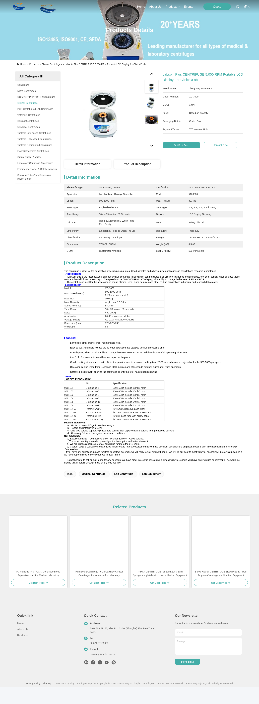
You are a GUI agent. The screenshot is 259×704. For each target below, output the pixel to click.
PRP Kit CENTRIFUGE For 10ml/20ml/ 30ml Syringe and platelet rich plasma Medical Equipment (160, 587)
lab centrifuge (123, 488)
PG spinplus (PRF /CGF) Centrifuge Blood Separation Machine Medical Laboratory (38, 587)
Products (34, 64)
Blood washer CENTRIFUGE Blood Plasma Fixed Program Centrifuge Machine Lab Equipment (220, 587)
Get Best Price (181, 145)
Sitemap (47, 697)
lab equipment (151, 488)
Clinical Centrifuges (52, 64)
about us (155, 6)
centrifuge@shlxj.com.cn (102, 668)
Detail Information (87, 164)
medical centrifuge (93, 488)
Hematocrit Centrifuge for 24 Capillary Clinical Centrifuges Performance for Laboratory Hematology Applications (99, 587)
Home (141, 6)
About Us (22, 643)
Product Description (137, 164)
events (190, 6)
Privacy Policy (33, 697)
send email (187, 675)
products (172, 6)
